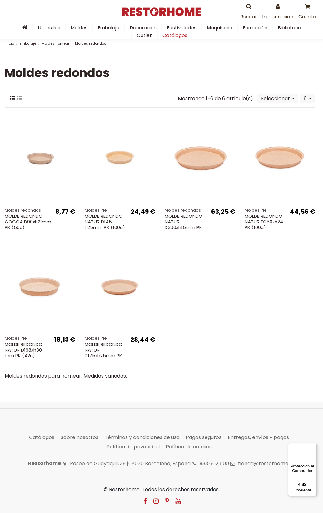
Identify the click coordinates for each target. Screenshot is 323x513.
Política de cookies (189, 446)
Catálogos (41, 437)
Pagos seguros (203, 437)
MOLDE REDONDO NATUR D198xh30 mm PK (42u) (23, 350)
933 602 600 (214, 463)
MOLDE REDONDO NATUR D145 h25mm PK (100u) (105, 222)
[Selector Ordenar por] (277, 98)
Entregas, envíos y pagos (258, 437)
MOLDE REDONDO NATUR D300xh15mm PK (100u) (183, 224)
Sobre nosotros (79, 437)
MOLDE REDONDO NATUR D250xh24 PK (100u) (264, 222)
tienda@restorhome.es (266, 463)
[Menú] (313, 447)
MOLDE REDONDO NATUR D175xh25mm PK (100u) (103, 352)
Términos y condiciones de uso (142, 437)
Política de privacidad (133, 446)
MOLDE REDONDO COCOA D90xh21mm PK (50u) (28, 222)
